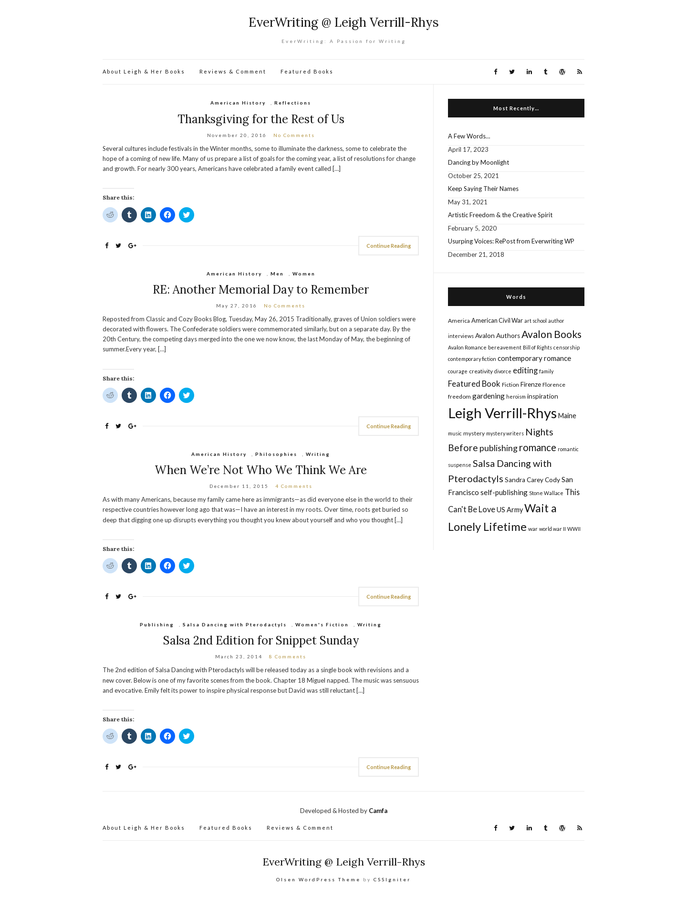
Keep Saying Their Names (483, 188)
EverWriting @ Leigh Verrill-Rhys (344, 22)
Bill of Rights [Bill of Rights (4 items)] (537, 347)
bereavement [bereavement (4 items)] (504, 347)
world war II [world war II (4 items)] (552, 529)
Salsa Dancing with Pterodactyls (235, 624)
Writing (318, 454)
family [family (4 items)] (546, 371)
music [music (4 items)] (455, 433)
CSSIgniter (392, 879)
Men (277, 273)
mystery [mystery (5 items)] (474, 433)
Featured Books (307, 71)
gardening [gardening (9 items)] (488, 395)
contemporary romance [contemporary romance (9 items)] (534, 358)
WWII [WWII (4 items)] (574, 529)
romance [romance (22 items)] (537, 447)
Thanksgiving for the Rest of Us (260, 119)
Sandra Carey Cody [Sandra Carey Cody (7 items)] (532, 480)
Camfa (378, 810)
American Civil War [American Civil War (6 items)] (497, 320)
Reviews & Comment (232, 71)
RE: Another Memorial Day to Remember (261, 289)
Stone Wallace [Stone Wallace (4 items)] (546, 493)
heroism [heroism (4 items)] (516, 396)
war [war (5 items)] (533, 528)
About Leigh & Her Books (144, 71)
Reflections (292, 103)
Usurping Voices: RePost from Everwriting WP (511, 241)
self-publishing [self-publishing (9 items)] (504, 492)
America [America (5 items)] (459, 320)
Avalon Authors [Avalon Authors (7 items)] (497, 335)
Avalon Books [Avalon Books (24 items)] (551, 334)
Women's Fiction (322, 624)
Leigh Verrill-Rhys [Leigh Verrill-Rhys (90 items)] (502, 412)
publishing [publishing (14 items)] (498, 448)
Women (303, 273)
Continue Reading (388, 246)
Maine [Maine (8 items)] (567, 416)
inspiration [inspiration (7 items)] (542, 396)
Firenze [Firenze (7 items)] (530, 384)
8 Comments (287, 656)
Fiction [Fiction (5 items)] (510, 384)
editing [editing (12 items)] (525, 370)
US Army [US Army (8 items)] (510, 510)
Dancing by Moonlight (478, 162)
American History (238, 103)
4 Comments (293, 486)
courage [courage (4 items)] (458, 371)
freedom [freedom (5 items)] (459, 396)
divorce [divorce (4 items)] (502, 371)
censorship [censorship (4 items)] (566, 347)
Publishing (157, 624)
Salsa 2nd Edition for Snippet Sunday (261, 640)
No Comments (294, 135)
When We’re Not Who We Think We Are (261, 470)
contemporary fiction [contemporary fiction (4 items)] (472, 359)
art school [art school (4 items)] (535, 320)
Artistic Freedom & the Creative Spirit (500, 215)
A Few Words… (469, 136)
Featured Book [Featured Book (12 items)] (474, 384)
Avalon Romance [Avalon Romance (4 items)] (467, 347)
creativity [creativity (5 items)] (481, 371)
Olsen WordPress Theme (318, 879)
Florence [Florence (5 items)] (553, 384)
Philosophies (276, 454)
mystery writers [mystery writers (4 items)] (505, 433)
